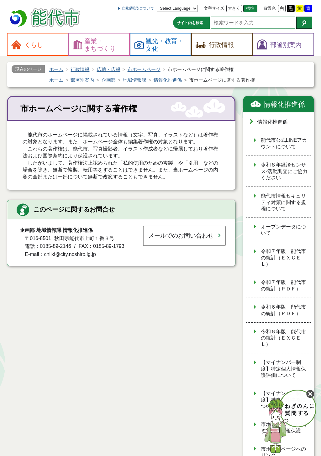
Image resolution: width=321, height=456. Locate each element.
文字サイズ (214, 8)
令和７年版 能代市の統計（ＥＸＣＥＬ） (283, 257)
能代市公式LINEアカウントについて (284, 143)
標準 (250, 8)
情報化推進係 (284, 104)
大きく (234, 8)
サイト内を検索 (190, 23)
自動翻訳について (138, 8)
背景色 (270, 8)
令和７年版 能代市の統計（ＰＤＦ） (283, 285)
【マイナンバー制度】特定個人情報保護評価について (283, 369)
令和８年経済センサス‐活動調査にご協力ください (284, 171)
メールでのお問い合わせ (181, 235)
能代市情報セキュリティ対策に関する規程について (283, 202)
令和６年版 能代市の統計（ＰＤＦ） (283, 310)
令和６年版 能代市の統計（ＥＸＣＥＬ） (283, 338)
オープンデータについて (283, 230)
